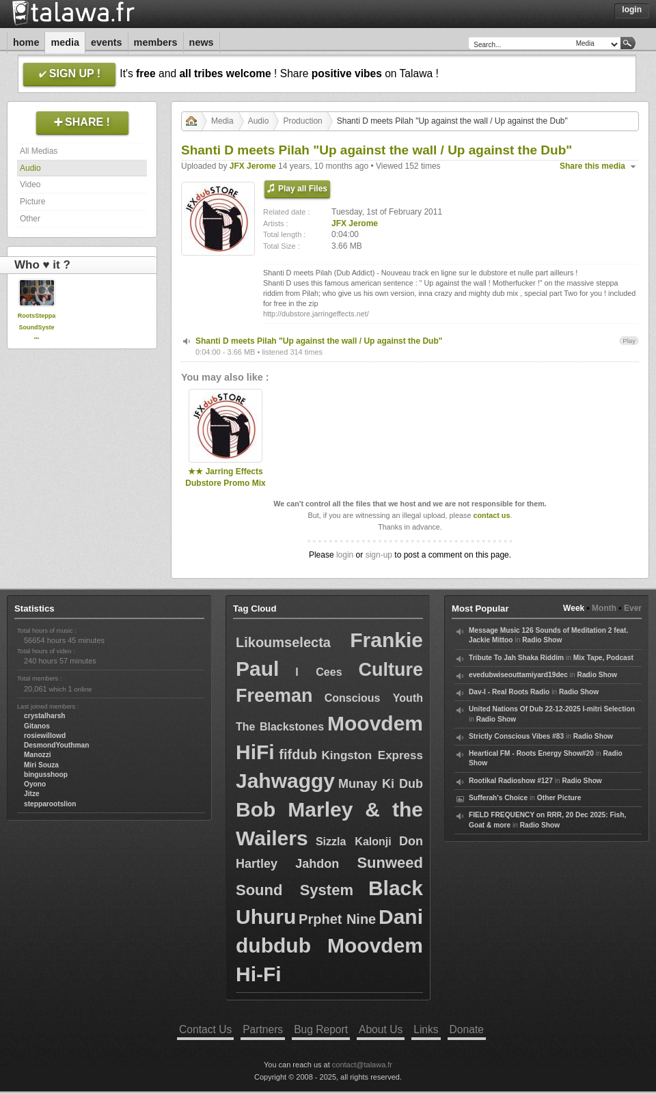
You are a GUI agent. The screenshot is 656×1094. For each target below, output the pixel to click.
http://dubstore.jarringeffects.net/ (316, 314)
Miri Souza (41, 765)
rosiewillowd (45, 735)
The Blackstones (280, 727)
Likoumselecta (283, 642)
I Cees (318, 672)
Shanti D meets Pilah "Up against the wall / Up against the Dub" (318, 341)
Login (632, 9)
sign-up (379, 555)
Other (30, 218)
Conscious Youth (374, 698)
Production (302, 121)
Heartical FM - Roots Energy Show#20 (531, 753)
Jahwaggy (285, 780)
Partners (263, 1029)
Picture (32, 201)
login (344, 555)
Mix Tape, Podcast (603, 657)
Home (26, 42)
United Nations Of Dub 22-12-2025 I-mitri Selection (552, 709)
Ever (633, 608)
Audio (30, 168)
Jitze (32, 793)
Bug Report (321, 1029)
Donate (467, 1029)
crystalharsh (45, 716)
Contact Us (205, 1029)
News (201, 42)
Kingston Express (372, 755)
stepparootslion (50, 804)
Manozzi (37, 754)
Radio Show (542, 640)
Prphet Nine (337, 919)
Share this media (592, 166)
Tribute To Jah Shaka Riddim (516, 657)
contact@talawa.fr (362, 1065)
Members (156, 42)
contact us (491, 515)
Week (573, 608)
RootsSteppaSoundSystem (37, 327)
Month (604, 608)
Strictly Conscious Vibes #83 (516, 736)
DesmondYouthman (56, 745)
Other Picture (559, 798)
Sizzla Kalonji (354, 841)
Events (106, 42)
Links (425, 1029)
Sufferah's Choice (498, 798)
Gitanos (37, 726)
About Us (380, 1029)
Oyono (35, 784)
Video (30, 184)
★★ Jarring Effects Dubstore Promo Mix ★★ (225, 483)
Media (65, 42)
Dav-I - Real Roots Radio (509, 692)
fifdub (298, 754)
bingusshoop (46, 774)
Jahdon (317, 864)
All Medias (38, 151)
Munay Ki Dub (380, 784)
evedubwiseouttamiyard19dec (518, 675)
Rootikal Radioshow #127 (511, 780)
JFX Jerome (253, 166)
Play (629, 340)
